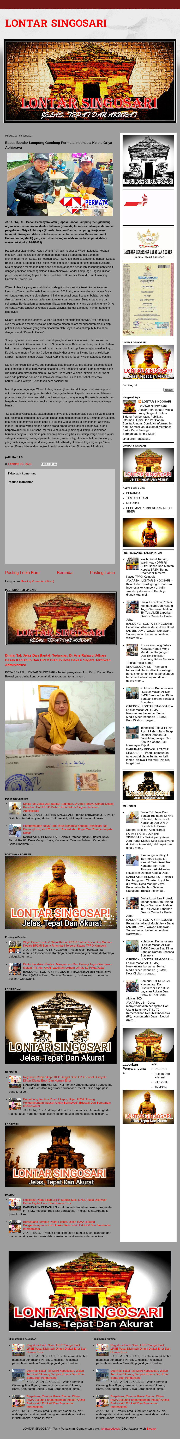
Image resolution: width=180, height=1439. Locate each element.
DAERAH (160, 1069)
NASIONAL (161, 1082)
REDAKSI (132, 503)
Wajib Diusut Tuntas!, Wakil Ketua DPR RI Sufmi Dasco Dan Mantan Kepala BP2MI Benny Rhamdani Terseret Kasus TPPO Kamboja (67, 944)
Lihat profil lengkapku (136, 438)
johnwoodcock (110, 1428)
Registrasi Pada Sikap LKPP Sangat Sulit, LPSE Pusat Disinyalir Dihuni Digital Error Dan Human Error (64, 1079)
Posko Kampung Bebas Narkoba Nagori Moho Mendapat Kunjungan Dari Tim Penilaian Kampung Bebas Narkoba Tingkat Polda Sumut (150, 654)
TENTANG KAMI (137, 498)
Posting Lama (102, 572)
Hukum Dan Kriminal (162, 1075)
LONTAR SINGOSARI (56, 24)
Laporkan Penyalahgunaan (134, 1068)
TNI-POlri (160, 1087)
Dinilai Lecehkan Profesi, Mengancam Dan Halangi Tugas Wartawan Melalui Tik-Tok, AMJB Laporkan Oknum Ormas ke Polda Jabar (67, 966)
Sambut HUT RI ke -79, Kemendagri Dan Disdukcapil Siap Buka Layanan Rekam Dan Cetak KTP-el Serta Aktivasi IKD (148, 989)
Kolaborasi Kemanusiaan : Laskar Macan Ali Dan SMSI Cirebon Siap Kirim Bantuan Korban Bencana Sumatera (157, 695)
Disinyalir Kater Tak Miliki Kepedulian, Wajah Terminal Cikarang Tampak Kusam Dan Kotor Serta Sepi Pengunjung (56, 1374)
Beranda (65, 572)
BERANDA (133, 493)
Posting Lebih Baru (22, 572)
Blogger (152, 1428)
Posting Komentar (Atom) (37, 581)
